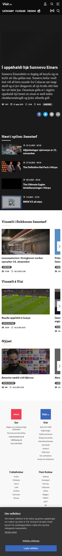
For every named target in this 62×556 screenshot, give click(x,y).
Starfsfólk (46, 445)
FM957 (45, 498)
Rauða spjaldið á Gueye (16, 318)
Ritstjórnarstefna (46, 438)
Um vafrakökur (46, 456)
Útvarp (16, 498)
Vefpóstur (46, 452)
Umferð (45, 449)
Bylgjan (46, 495)
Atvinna (45, 484)
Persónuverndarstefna (16, 433)
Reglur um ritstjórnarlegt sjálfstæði (16, 428)
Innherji (46, 477)
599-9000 (18, 444)
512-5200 (47, 427)
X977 (46, 502)
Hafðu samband (45, 434)
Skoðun (16, 491)
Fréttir (16, 477)
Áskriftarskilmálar (45, 442)
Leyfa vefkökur (31, 548)
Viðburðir (46, 488)
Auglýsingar (45, 431)
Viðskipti (16, 480)
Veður (45, 491)
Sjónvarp (16, 495)
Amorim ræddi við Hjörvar (18, 378)
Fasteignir (46, 480)
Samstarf (47, 104)
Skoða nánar (11, 532)
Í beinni (31, 11)
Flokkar (20, 11)
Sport (16, 484)
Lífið (16, 488)
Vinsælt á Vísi (12, 281)
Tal (45, 505)
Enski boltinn (8, 323)
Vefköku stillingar (31, 541)
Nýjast (7, 341)
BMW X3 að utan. (33, 202)
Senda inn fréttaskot (45, 459)
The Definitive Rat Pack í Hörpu (40, 167)
